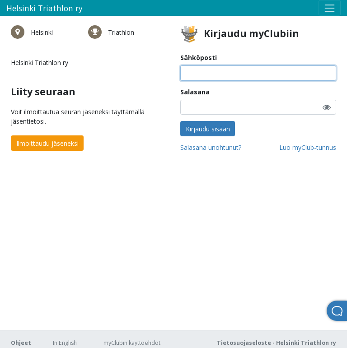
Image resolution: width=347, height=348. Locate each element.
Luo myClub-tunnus (307, 147)
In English (65, 343)
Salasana (195, 92)
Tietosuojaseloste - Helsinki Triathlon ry (276, 343)
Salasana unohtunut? (210, 147)
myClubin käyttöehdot (131, 343)
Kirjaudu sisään (208, 129)
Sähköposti (198, 57)
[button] (327, 107)
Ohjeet (21, 343)
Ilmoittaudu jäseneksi (47, 143)
